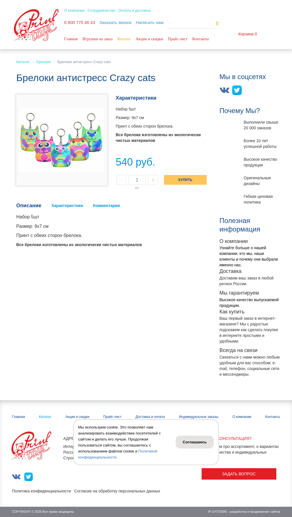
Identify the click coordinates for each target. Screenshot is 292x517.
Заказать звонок (115, 22)
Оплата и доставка (134, 10)
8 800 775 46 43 (79, 22)
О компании (74, 10)
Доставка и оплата (150, 417)
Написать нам (149, 22)
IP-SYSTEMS (217, 511)
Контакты (200, 39)
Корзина (246, 34)
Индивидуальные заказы (198, 417)
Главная (71, 39)
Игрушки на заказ (97, 39)
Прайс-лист (178, 39)
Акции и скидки (149, 39)
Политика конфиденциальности (41, 491)
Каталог (124, 39)
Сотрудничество (101, 10)
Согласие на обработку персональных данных (117, 491)
